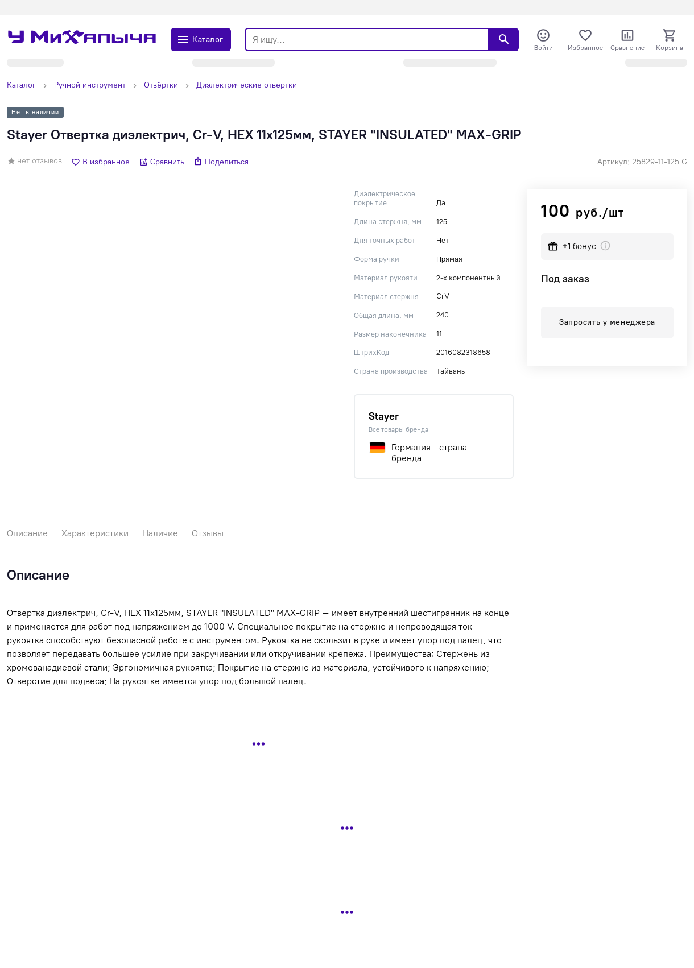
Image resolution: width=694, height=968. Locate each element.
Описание (27, 533)
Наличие (160, 533)
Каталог (21, 85)
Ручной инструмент (90, 85)
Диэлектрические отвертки (246, 85)
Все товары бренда (398, 429)
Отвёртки (161, 85)
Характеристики (95, 533)
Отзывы (208, 533)
